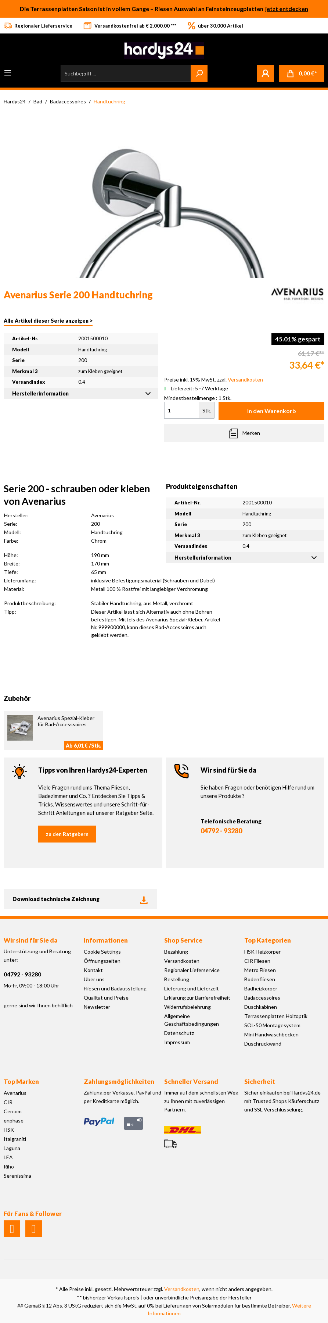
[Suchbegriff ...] (126, 73)
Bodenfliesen (259, 979)
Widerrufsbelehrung (187, 1007)
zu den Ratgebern (67, 834)
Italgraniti (15, 1139)
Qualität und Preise (106, 997)
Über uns (94, 979)
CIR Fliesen (257, 961)
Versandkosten (181, 961)
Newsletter (97, 1007)
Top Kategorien (267, 940)
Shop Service (183, 940)
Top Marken (21, 1081)
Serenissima (17, 1176)
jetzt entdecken (286, 8)
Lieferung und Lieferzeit (191, 988)
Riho (9, 1166)
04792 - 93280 (221, 831)
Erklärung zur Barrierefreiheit (197, 997)
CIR (8, 1102)
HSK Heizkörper (262, 951)
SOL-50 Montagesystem (272, 1025)
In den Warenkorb (271, 410)
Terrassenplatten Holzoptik (275, 1016)
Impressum (177, 1042)
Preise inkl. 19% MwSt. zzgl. (213, 379)
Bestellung (176, 979)
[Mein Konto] (265, 73)
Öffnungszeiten (102, 961)
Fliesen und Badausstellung (115, 988)
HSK (9, 1130)
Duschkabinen (260, 1007)
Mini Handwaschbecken (271, 1034)
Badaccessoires (262, 997)
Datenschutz (179, 1033)
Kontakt (93, 970)
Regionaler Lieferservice (192, 970)
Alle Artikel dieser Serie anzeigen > (48, 321)
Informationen (106, 940)
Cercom (13, 1111)
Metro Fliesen (260, 970)
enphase (14, 1120)
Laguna (12, 1148)
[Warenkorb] (301, 73)
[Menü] (8, 73)
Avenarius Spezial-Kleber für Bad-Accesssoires (65, 721)
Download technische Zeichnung (80, 899)
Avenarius (15, 1093)
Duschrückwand (262, 1043)
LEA (8, 1157)
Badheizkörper (260, 988)
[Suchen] (199, 73)
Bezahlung (176, 951)
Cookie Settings (102, 951)
